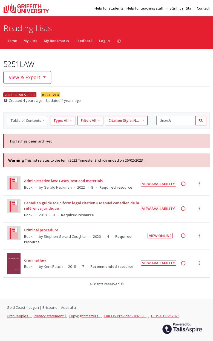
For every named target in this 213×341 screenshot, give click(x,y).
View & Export (25, 77)
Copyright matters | (85, 315)
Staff (190, 8)
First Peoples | (19, 315)
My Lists (30, 40)
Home (12, 40)
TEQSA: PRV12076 (165, 315)
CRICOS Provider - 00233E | (126, 315)
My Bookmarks (56, 40)
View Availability (158, 183)
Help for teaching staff (145, 8)
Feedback (84, 40)
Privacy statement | (50, 315)
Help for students (109, 8)
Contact (203, 8)
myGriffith (175, 8)
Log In (104, 40)
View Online (160, 235)
